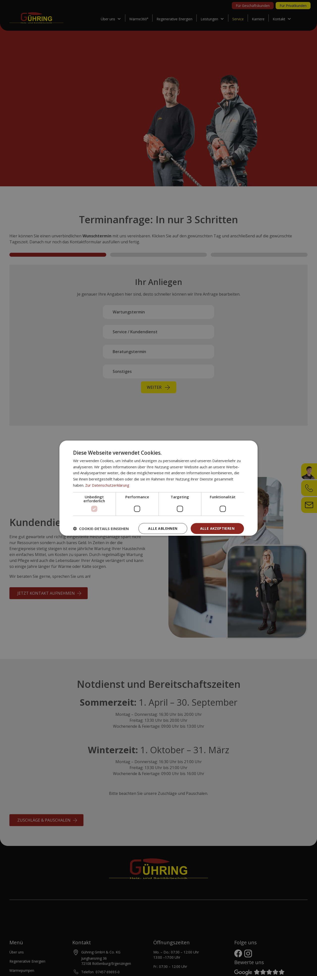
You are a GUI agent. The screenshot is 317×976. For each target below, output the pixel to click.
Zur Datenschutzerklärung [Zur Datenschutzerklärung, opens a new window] (107, 485)
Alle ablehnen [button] (162, 528)
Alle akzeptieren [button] (217, 528)
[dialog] (158, 488)
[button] (101, 528)
